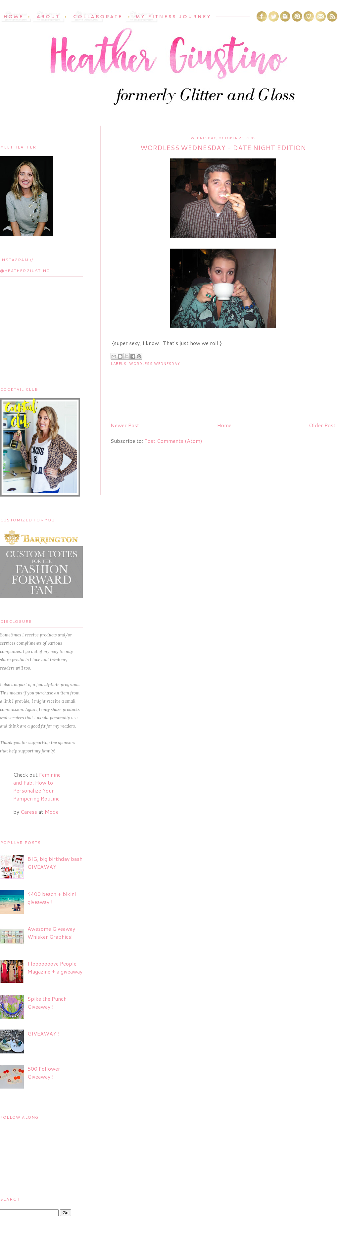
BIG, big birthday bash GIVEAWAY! (54, 862)
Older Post (322, 425)
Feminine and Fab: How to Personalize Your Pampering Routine (37, 786)
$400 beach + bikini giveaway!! (51, 898)
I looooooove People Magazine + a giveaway (54, 967)
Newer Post (125, 425)
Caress (29, 811)
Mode (52, 811)
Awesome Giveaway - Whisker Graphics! (53, 932)
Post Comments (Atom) (173, 441)
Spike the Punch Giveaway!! (47, 1002)
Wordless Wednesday (154, 363)
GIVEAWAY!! (43, 1033)
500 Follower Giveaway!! (43, 1072)
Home (224, 425)
